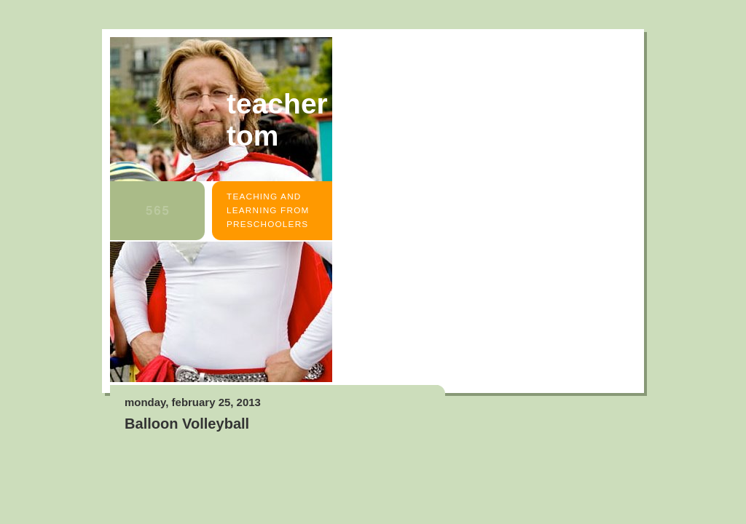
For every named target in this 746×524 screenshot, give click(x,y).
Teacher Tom (277, 119)
